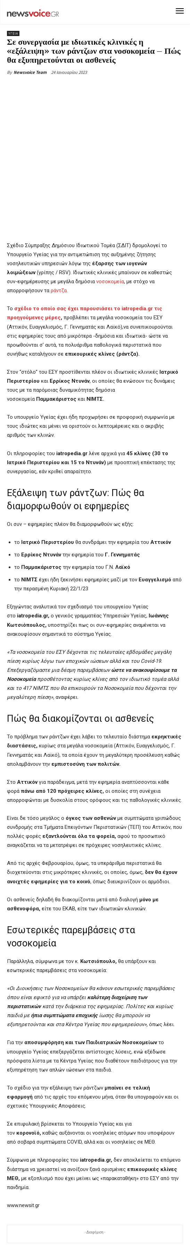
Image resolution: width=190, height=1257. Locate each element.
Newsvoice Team (30, 72)
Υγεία (13, 33)
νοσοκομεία (109, 282)
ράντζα (59, 291)
